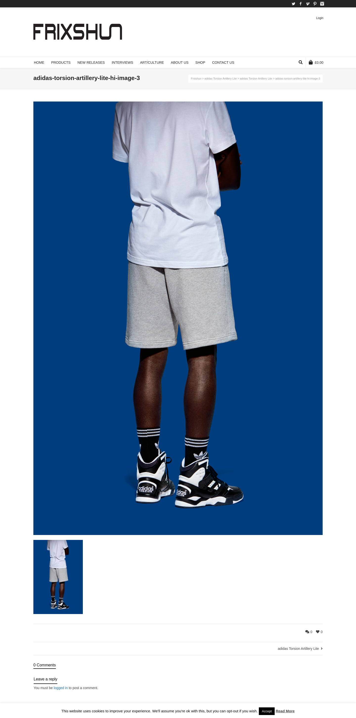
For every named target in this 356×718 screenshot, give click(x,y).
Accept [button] (267, 711)
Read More (285, 711)
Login (319, 18)
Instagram (322, 4)
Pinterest (315, 4)
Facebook (301, 4)
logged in (61, 688)
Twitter (293, 4)
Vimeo (308, 4)
